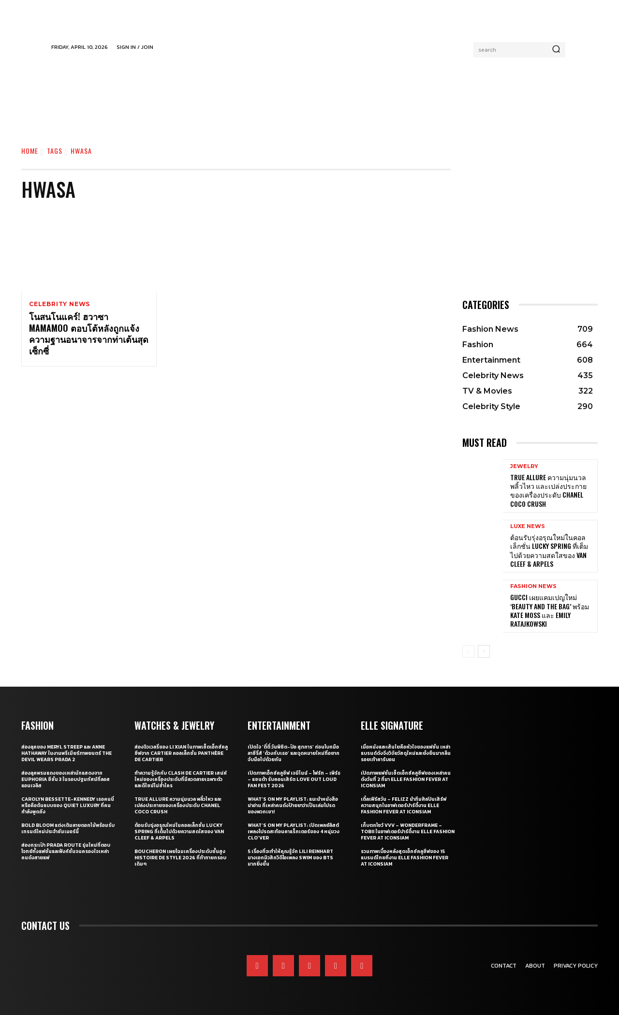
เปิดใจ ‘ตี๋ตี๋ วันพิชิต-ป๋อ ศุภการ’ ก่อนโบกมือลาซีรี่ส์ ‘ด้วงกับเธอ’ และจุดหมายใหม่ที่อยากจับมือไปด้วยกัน (293, 753)
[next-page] (484, 651)
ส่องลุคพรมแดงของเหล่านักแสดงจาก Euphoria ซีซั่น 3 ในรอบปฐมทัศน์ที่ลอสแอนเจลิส (65, 779)
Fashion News (533, 586)
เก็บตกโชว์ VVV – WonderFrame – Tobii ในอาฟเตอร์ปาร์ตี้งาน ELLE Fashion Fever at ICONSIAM (408, 831)
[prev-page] (468, 651)
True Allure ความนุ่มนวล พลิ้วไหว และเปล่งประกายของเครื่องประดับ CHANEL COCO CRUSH (548, 490)
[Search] (556, 50)
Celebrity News (59, 304)
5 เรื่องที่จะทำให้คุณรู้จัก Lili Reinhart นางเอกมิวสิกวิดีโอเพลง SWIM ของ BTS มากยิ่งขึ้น (290, 858)
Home (29, 151)
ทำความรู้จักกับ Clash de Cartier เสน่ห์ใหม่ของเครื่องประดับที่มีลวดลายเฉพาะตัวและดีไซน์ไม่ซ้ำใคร (180, 779)
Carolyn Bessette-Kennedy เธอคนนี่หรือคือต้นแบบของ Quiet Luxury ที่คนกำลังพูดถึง (67, 805)
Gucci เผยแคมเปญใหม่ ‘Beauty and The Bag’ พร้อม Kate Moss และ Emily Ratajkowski (549, 610)
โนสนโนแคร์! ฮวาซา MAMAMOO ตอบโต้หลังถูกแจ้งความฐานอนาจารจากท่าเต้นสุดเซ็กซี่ (88, 334)
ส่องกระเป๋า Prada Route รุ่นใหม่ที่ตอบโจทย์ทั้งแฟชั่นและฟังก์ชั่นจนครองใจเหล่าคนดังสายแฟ (65, 851)
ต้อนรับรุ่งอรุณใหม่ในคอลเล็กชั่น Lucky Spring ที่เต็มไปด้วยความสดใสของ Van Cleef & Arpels (549, 550)
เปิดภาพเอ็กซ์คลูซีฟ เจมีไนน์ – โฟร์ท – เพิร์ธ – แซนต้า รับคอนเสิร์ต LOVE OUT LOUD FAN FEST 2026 (294, 779)
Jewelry (524, 466)
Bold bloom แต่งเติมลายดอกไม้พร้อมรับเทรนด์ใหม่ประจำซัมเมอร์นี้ (68, 828)
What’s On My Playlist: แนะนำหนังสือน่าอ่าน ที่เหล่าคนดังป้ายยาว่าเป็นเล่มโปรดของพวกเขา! (293, 805)
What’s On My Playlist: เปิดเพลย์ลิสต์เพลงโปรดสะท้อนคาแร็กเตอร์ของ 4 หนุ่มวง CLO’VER (293, 831)
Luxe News (527, 526)
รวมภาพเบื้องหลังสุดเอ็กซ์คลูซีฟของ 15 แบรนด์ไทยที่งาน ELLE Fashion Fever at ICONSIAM (404, 858)
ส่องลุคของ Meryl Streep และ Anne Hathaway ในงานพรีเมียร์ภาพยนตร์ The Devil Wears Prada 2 (66, 753)
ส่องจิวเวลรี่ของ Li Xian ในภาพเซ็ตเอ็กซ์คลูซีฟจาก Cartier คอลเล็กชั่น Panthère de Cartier (181, 753)
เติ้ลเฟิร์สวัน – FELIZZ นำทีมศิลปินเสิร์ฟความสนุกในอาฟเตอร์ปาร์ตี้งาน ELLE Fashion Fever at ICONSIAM (403, 805)
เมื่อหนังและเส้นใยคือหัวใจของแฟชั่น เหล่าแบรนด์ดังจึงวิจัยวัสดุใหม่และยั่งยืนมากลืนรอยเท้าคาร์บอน (406, 753)
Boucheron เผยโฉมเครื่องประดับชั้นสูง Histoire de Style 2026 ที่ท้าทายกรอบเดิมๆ (180, 858)
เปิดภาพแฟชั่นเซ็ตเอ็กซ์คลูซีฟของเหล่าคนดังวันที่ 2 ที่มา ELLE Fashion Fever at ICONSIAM (406, 779)
